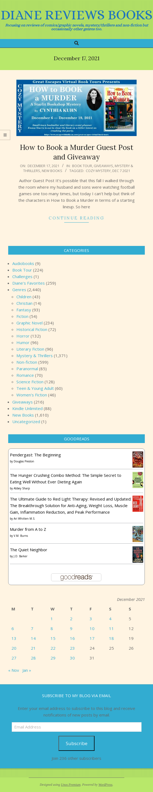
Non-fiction (26, 362)
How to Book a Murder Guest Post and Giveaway (76, 152)
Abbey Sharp (22, 488)
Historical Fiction (31, 329)
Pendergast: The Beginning (35, 454)
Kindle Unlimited (27, 408)
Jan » (26, 670)
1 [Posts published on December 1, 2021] (52, 618)
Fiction (22, 316)
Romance (25, 375)
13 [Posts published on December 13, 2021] (13, 638)
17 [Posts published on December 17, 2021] (92, 638)
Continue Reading (76, 218)
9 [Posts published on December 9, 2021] (71, 628)
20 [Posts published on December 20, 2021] (13, 648)
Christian (24, 303)
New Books (52, 170)
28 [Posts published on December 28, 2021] (33, 658)
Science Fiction (29, 381)
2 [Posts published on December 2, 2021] (71, 618)
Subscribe (76, 743)
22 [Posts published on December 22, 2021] (53, 648)
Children (23, 296)
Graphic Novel (29, 323)
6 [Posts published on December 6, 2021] (12, 628)
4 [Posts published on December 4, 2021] (110, 618)
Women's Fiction (31, 394)
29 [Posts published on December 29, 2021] (53, 658)
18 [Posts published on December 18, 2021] (111, 638)
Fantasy (23, 309)
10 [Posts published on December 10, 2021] (92, 628)
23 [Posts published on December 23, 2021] (72, 648)
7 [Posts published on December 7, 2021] (32, 628)
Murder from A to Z (28, 529)
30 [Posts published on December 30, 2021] (72, 658)
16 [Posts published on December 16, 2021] (72, 638)
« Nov (13, 670)
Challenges (22, 276)
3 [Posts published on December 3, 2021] (91, 618)
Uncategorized (26, 421)
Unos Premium (71, 785)
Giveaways (103, 165)
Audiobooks (23, 263)
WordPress (105, 785)
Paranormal (27, 368)
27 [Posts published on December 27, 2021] (13, 658)
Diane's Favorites (28, 283)
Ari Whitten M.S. (24, 518)
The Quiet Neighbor (28, 549)
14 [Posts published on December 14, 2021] (33, 638)
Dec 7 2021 (121, 170)
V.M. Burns (21, 536)
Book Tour (82, 165)
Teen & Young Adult (35, 388)
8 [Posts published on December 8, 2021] (52, 628)
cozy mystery (98, 170)
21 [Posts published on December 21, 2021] (33, 648)
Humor (23, 342)
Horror (23, 336)
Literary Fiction (30, 349)
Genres (19, 289)
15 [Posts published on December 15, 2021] (53, 638)
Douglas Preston (24, 461)
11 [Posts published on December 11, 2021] (111, 628)
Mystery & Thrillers (34, 355)
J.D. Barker (20, 556)
